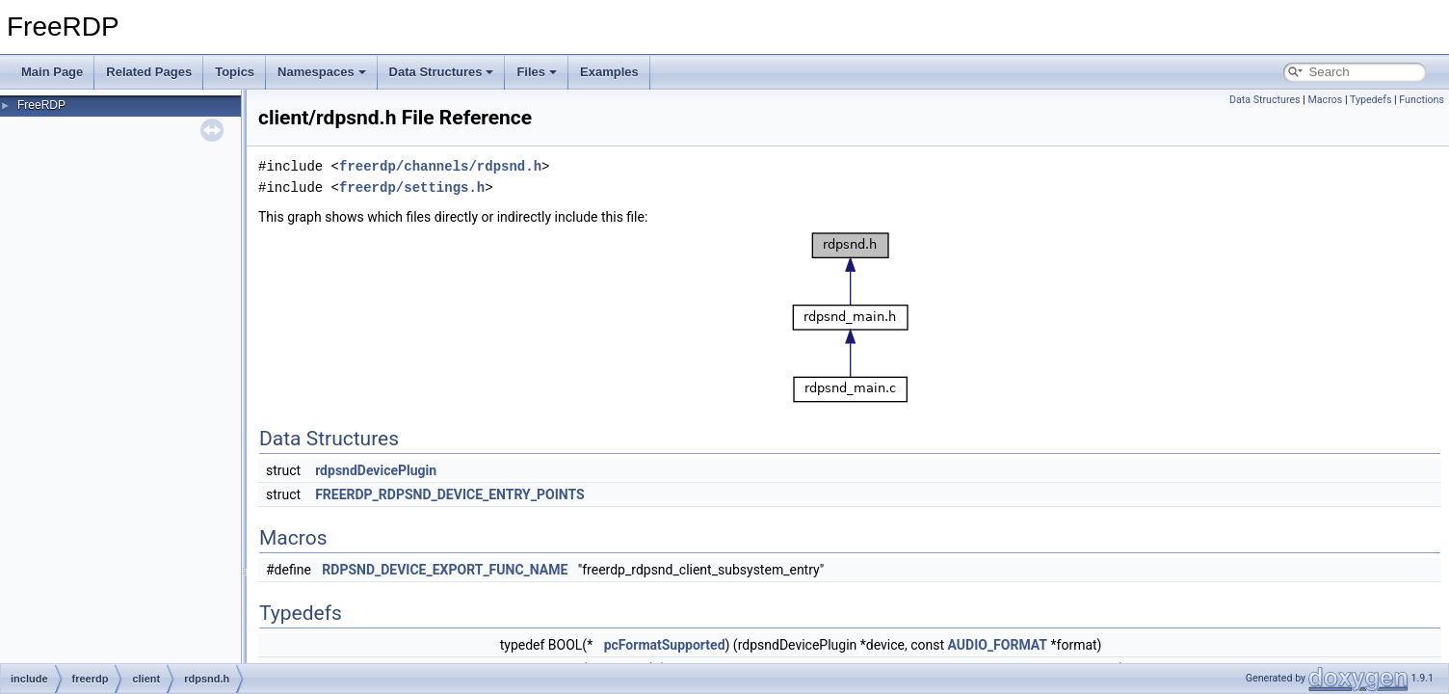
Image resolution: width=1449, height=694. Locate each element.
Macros (1324, 99)
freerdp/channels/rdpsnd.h (440, 166)
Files (536, 72)
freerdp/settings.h (412, 187)
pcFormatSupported (664, 645)
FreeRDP (41, 105)
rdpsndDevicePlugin (375, 470)
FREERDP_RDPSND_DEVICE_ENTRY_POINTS (450, 494)
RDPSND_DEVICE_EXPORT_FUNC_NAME (444, 569)
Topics (234, 72)
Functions (1421, 99)
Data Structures (441, 72)
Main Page (52, 72)
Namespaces (321, 72)
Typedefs (1371, 99)
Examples (609, 72)
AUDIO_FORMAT (998, 645)
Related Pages (149, 72)
